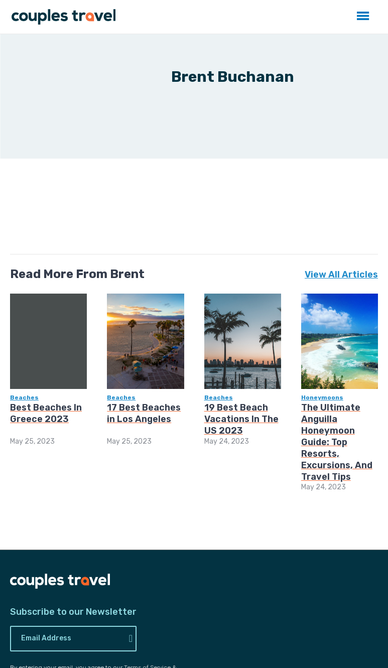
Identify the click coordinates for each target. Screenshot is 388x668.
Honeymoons (322, 397)
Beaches (24, 397)
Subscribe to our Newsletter (73, 612)
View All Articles (341, 274)
